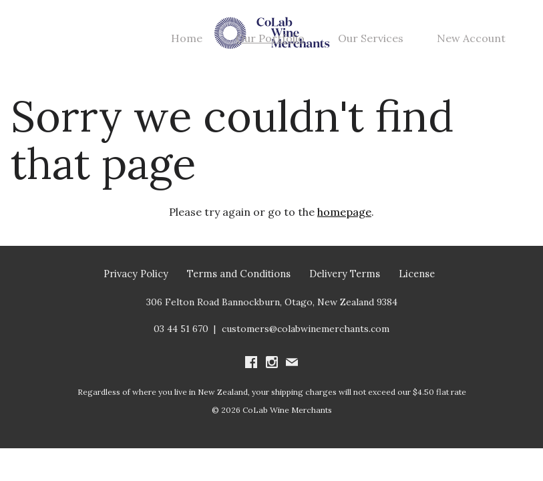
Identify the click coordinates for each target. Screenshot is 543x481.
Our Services (370, 38)
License (417, 273)
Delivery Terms (344, 273)
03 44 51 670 (181, 329)
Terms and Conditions (239, 273)
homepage (344, 211)
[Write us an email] (292, 363)
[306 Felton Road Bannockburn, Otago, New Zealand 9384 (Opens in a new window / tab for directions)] (271, 302)
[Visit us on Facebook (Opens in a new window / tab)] (251, 363)
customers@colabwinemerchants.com (305, 329)
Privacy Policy (136, 273)
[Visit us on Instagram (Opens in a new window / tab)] (272, 363)
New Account (471, 38)
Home (186, 38)
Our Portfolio (270, 38)
